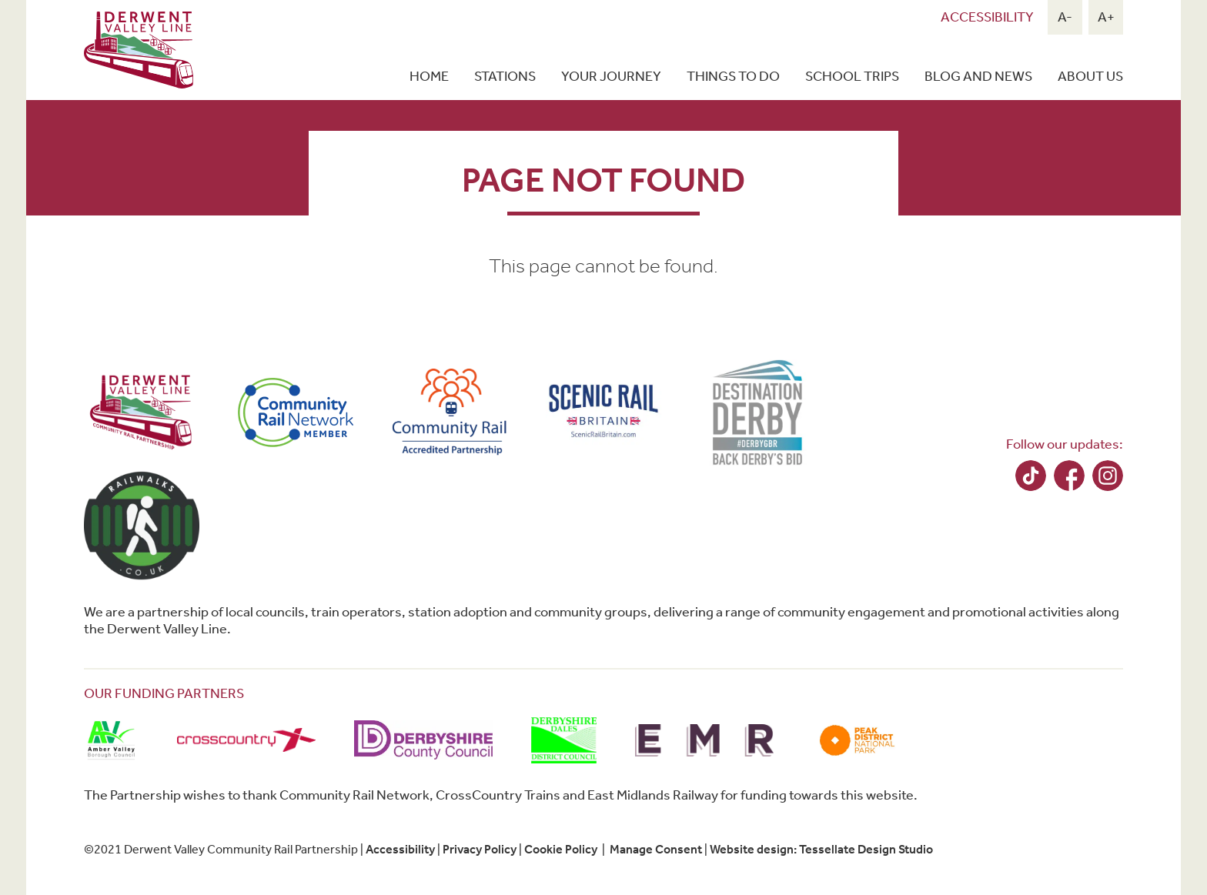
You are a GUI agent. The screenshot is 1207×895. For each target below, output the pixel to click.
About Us (1090, 76)
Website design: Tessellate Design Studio (821, 849)
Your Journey (611, 76)
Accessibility (987, 16)
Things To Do (733, 76)
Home (429, 76)
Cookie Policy (560, 849)
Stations (505, 76)
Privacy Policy (480, 849)
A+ (1106, 16)
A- (1065, 16)
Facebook (1069, 475)
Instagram (1107, 475)
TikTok (1030, 475)
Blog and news (978, 76)
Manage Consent (656, 849)
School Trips (852, 76)
